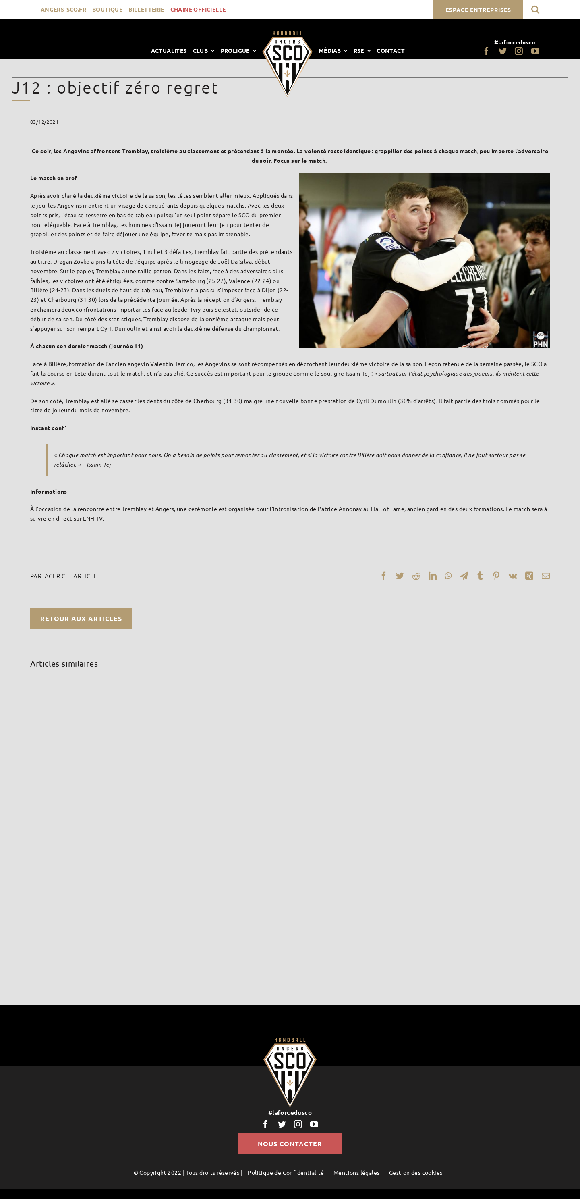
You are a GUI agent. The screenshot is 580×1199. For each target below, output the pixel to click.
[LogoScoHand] (287, 34)
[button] (535, 9)
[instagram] (519, 51)
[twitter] (503, 51)
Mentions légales (356, 1172)
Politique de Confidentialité (286, 1172)
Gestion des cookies (416, 1172)
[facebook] (487, 51)
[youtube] (535, 51)
